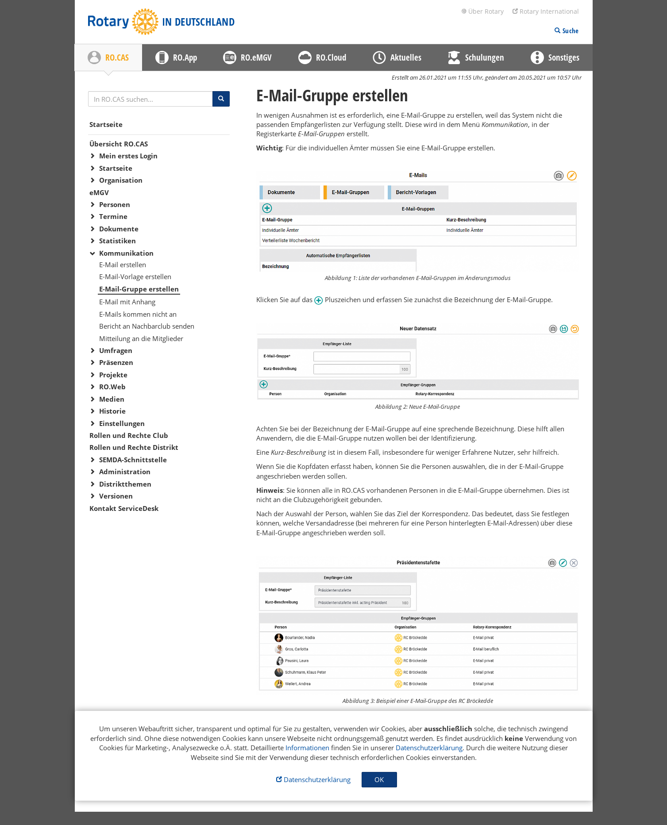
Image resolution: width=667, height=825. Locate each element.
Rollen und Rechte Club (128, 435)
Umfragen (115, 350)
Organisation (121, 180)
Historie (112, 411)
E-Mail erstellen (122, 264)
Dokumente (119, 228)
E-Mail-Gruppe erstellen (139, 288)
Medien (111, 399)
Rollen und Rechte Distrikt (133, 447)
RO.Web (112, 386)
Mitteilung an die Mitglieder (141, 338)
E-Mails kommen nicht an (138, 314)
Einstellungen (122, 423)
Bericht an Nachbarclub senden (146, 326)
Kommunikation (126, 253)
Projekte (113, 374)
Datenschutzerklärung (429, 747)
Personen (114, 204)
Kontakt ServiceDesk (123, 508)
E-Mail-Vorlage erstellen (135, 276)
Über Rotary (482, 11)
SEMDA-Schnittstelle (133, 459)
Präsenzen (116, 362)
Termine (113, 216)
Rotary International (546, 11)
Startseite (106, 124)
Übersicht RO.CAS (118, 143)
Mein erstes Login (128, 155)
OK (379, 779)
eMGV (99, 192)
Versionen (116, 495)
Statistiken (117, 240)
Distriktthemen (125, 484)
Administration (124, 471)
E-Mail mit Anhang (127, 301)
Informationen (307, 747)
